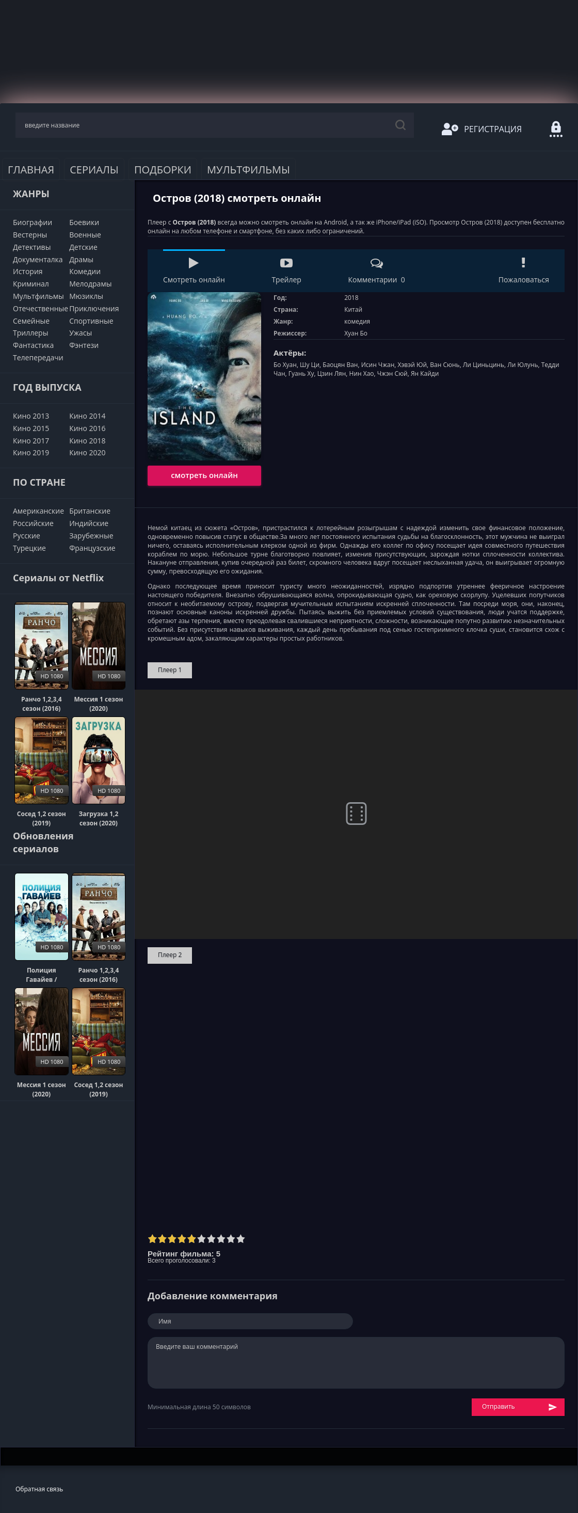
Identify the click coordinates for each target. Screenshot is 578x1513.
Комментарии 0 (376, 270)
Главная (31, 170)
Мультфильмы (248, 170)
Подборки (162, 170)
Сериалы (94, 170)
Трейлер (286, 270)
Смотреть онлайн (194, 270)
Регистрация (482, 129)
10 (241, 1239)
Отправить (519, 1407)
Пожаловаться (524, 270)
